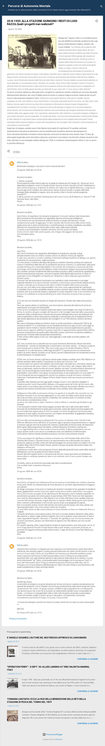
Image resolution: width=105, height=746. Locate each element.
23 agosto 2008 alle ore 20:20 (29, 471)
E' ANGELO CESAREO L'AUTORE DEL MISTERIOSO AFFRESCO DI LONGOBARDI (46, 637)
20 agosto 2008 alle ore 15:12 (29, 240)
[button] (96, 21)
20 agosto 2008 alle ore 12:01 (29, 205)
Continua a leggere (87, 659)
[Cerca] (101, 7)
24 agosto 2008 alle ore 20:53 (29, 571)
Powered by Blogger (53, 734)
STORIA (16, 152)
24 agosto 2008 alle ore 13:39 (29, 538)
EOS (18, 162)
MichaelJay (58, 739)
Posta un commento (18, 619)
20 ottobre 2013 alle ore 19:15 (29, 613)
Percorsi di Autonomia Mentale (29, 6)
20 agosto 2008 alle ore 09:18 (29, 170)
